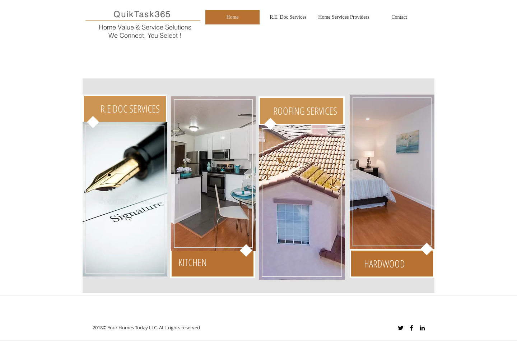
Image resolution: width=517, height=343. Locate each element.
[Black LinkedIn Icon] (422, 327)
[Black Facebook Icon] (411, 327)
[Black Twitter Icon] (400, 327)
